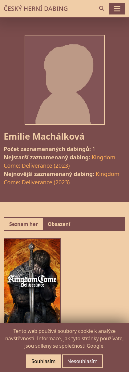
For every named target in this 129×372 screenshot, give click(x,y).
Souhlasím (43, 361)
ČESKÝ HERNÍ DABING (36, 8)
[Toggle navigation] (117, 8)
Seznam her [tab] (23, 224)
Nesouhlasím (82, 361)
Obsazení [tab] (59, 224)
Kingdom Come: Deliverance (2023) (59, 161)
